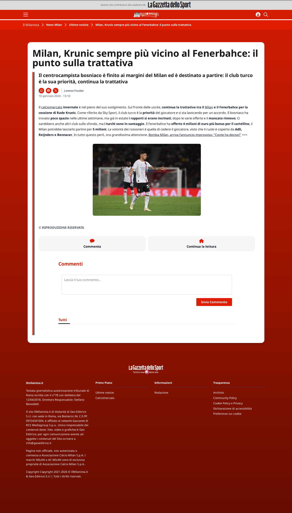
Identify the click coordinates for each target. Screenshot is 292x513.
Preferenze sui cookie (227, 413)
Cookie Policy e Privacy (228, 403)
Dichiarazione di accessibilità (232, 408)
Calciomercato (104, 398)
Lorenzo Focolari (74, 90)
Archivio (218, 392)
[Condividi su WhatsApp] (41, 90)
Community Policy (225, 398)
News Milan (54, 25)
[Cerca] (266, 14)
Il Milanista (31, 25)
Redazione (161, 392)
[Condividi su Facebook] (48, 90)
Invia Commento (214, 302)
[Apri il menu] (25, 14)
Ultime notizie (78, 25)
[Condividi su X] (55, 90)
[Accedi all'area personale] (258, 14)
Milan (209, 107)
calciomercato (51, 107)
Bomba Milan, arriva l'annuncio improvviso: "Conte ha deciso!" (195, 135)
